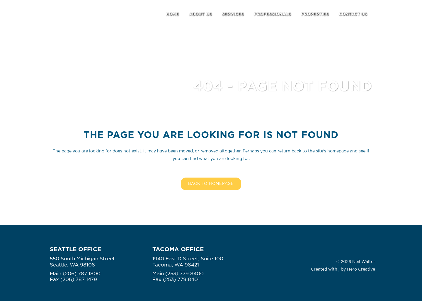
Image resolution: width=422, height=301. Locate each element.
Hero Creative (361, 269)
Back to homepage (211, 184)
